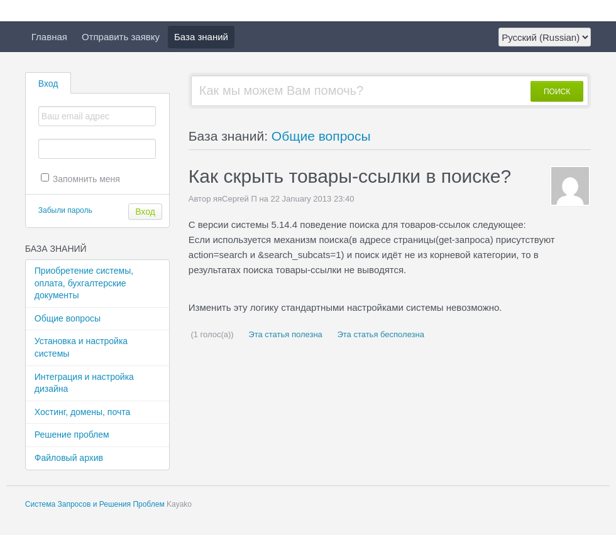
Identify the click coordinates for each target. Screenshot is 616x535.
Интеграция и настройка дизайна (84, 383)
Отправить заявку (121, 36)
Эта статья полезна (284, 334)
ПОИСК (557, 91)
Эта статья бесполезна (379, 334)
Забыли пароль (65, 210)
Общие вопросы (68, 318)
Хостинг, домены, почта (82, 412)
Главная (49, 36)
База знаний (201, 36)
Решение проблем (72, 435)
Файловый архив (69, 458)
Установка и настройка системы (81, 347)
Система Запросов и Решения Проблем (95, 504)
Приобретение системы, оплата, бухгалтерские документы (84, 283)
